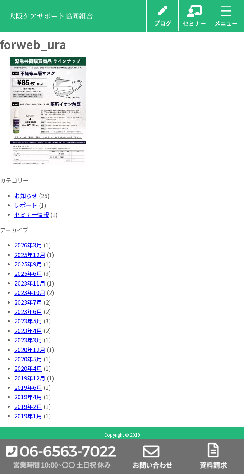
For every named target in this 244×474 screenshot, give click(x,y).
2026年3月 (28, 245)
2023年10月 (29, 292)
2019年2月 (28, 406)
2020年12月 (29, 349)
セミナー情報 (31, 214)
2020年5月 (28, 359)
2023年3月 (28, 340)
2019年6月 (28, 387)
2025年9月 (28, 264)
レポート (25, 205)
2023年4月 (28, 330)
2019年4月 (28, 396)
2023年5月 (28, 320)
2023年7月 (28, 302)
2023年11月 (29, 283)
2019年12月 (29, 378)
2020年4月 (28, 368)
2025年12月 (29, 254)
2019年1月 (28, 415)
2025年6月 (28, 273)
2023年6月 (28, 311)
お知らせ (25, 195)
